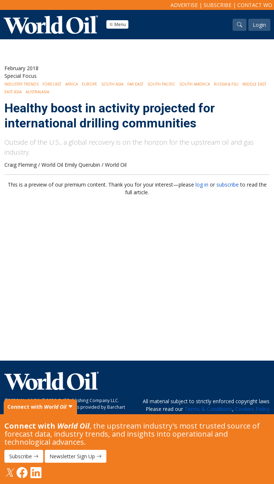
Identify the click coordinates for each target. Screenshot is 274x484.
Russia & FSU (226, 84)
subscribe (227, 184)
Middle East (254, 84)
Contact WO (254, 4)
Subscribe (217, 4)
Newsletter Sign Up (76, 456)
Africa (71, 84)
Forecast (52, 84)
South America (194, 84)
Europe (89, 84)
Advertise (184, 4)
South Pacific (161, 84)
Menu (117, 24)
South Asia (112, 84)
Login (259, 24)
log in (202, 184)
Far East (135, 84)
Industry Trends (21, 84)
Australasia (37, 91)
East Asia (13, 91)
